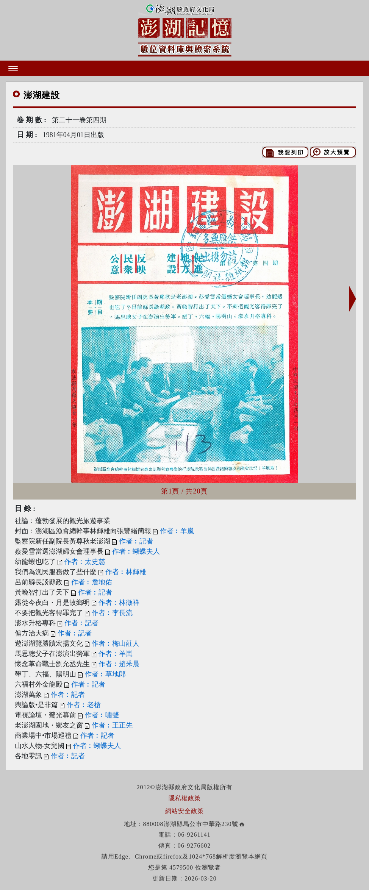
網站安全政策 (184, 811)
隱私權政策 (185, 798)
